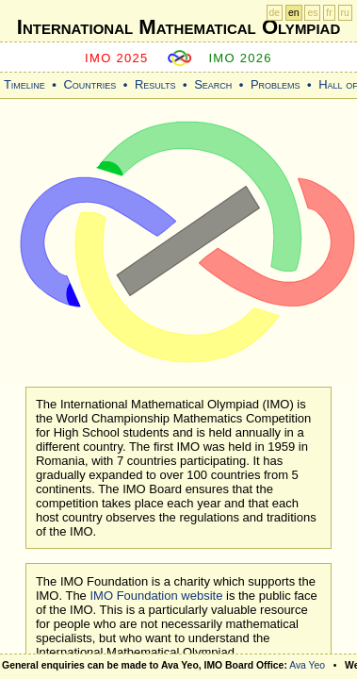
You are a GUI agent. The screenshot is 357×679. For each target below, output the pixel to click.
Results (155, 84)
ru (345, 13)
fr (329, 13)
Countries (89, 84)
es (312, 13)
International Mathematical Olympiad (178, 27)
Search (213, 84)
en (294, 13)
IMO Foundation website (155, 595)
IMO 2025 (117, 58)
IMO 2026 (240, 58)
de (275, 13)
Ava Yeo (307, 665)
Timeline (24, 84)
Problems (275, 84)
